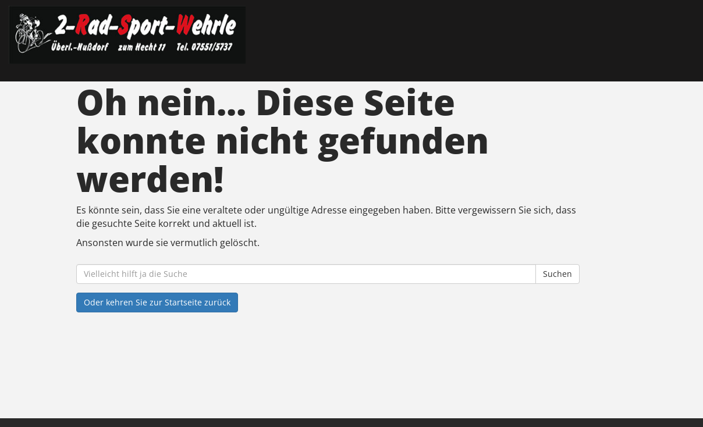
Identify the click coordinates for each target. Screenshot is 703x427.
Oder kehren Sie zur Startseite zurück (157, 302)
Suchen (557, 273)
